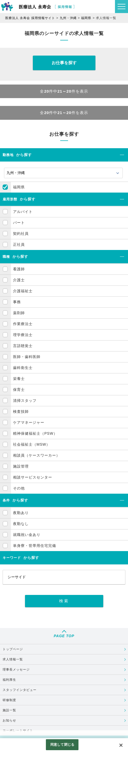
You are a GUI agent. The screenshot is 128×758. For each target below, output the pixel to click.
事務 (17, 302)
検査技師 (21, 411)
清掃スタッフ (24, 400)
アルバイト (23, 212)
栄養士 (19, 379)
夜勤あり (21, 513)
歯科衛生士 (23, 368)
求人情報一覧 (13, 659)
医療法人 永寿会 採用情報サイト (30, 18)
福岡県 (86, 18)
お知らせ (9, 720)
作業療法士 (23, 324)
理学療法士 (23, 335)
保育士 (19, 389)
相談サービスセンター (32, 477)
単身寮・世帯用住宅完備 (34, 546)
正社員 (19, 244)
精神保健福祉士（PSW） (35, 433)
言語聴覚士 (23, 346)
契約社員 (21, 233)
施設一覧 (9, 710)
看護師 (19, 269)
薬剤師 (19, 313)
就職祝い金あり (26, 535)
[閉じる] (121, 745)
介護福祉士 (23, 291)
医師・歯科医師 (26, 357)
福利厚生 (9, 680)
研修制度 (9, 700)
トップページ (13, 649)
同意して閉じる (62, 745)
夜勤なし (21, 524)
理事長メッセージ (16, 669)
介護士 (19, 280)
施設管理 (21, 466)
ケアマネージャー (28, 422)
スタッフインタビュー (19, 690)
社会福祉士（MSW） (31, 444)
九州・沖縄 (68, 18)
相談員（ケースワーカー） (36, 455)
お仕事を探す (64, 63)
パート (19, 222)
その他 (19, 488)
